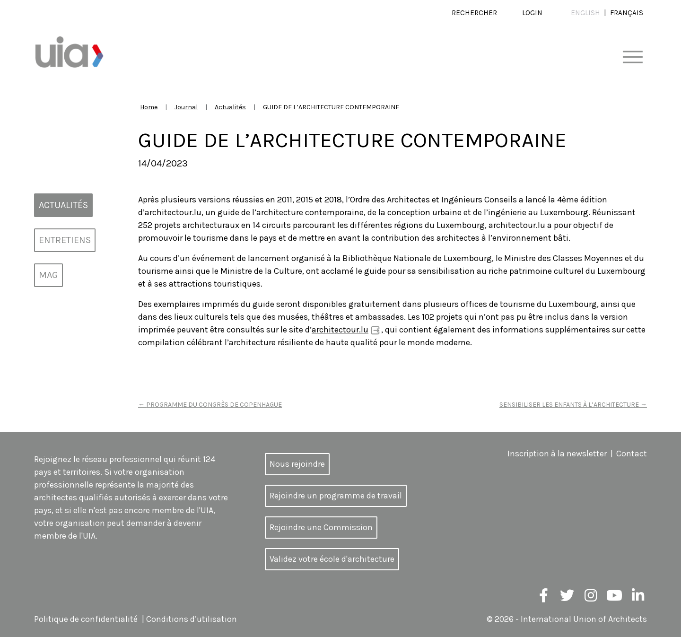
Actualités (230, 107)
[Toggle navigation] (632, 57)
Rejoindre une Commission (321, 527)
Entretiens (65, 240)
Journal (186, 107)
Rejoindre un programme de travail (336, 495)
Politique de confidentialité (86, 619)
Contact (631, 453)
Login (532, 13)
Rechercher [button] (474, 13)
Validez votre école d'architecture (332, 559)
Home (148, 107)
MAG (48, 275)
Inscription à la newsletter (557, 453)
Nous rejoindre (297, 464)
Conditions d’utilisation (191, 619)
